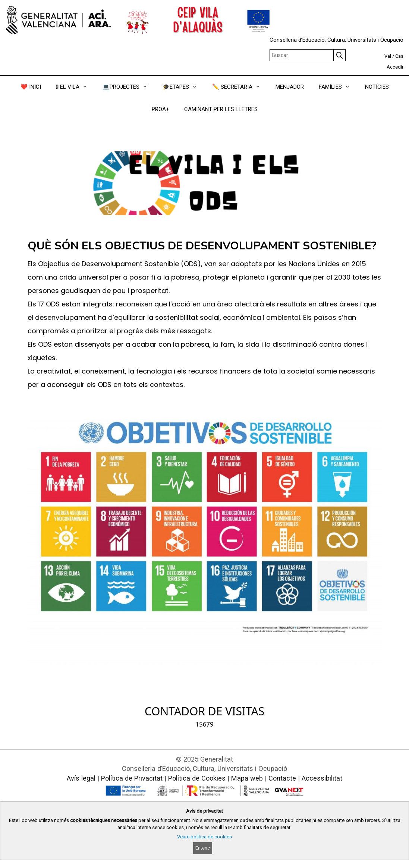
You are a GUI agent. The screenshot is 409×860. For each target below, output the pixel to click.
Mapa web (247, 778)
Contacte (282, 778)
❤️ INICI (31, 87)
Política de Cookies (197, 778)
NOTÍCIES (377, 87)
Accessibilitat (322, 778)
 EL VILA (75, 87)
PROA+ (160, 109)
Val (387, 56)
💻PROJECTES (129, 87)
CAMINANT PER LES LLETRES (221, 109)
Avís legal (81, 778)
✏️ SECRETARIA (240, 87)
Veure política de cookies (204, 836)
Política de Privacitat (132, 778)
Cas (399, 56)
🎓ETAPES (184, 87)
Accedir (395, 67)
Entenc (202, 848)
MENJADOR (290, 87)
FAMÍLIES (338, 87)
